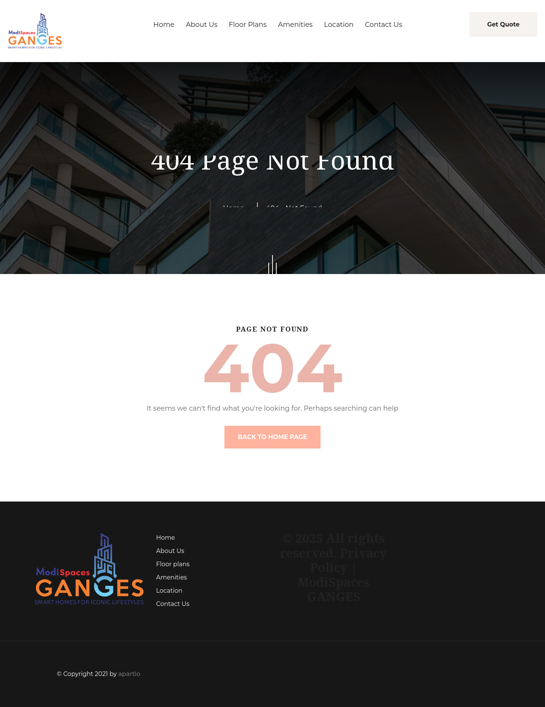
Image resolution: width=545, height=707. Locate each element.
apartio (129, 673)
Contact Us (173, 603)
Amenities (171, 577)
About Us (170, 550)
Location (169, 590)
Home (165, 537)
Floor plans (173, 564)
